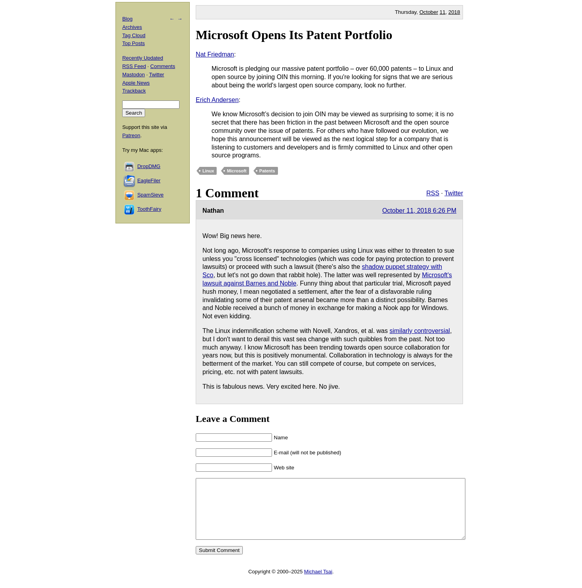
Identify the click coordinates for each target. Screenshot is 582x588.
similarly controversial (419, 330)
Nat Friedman (215, 54)
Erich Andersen (217, 99)
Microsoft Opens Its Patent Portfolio (294, 35)
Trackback (134, 91)
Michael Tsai (318, 583)
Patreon (131, 135)
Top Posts (133, 43)
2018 (454, 12)
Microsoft (237, 170)
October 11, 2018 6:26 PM (419, 210)
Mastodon (133, 75)
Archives (132, 27)
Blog (127, 19)
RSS (432, 193)
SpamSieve (150, 195)
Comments (162, 66)
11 (443, 12)
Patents (267, 170)
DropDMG (149, 166)
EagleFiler (149, 180)
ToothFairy (149, 209)
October (428, 12)
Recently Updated (142, 58)
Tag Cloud (134, 35)
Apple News (135, 83)
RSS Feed (134, 66)
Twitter (453, 193)
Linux (208, 170)
